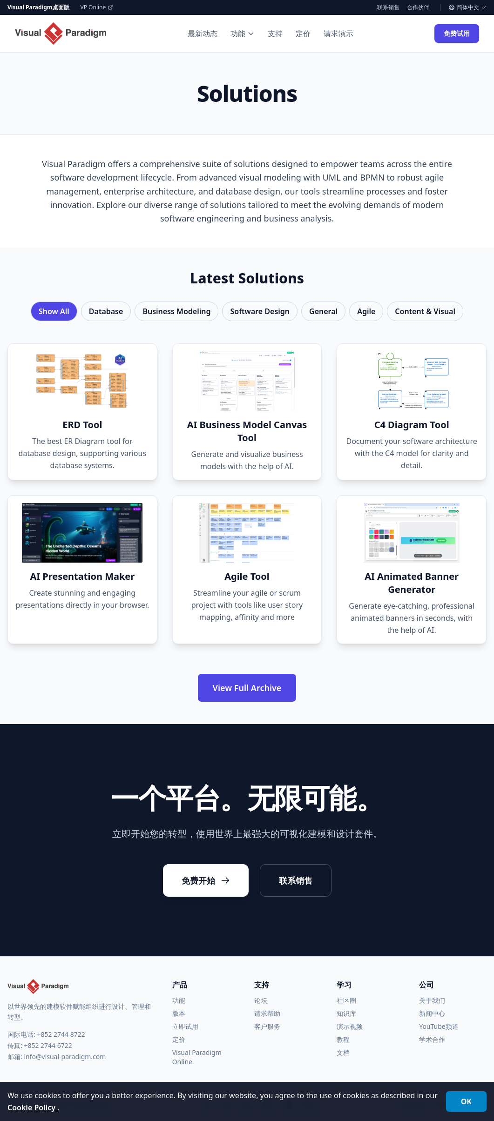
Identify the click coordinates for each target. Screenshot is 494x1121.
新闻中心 (432, 1013)
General (323, 311)
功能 (242, 33)
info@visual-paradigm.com (65, 1056)
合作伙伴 (418, 7)
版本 (178, 1013)
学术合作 (432, 1039)
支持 (275, 33)
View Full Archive (247, 687)
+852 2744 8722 (61, 1034)
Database (106, 311)
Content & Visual (425, 311)
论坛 (260, 1000)
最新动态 (202, 33)
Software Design (260, 311)
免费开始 (206, 880)
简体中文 (467, 7)
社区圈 (346, 1000)
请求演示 (338, 33)
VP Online (97, 7)
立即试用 (185, 1026)
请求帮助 (267, 1013)
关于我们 (432, 1000)
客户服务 (267, 1026)
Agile (366, 311)
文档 (343, 1052)
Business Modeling (176, 311)
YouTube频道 (439, 1026)
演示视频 (350, 1026)
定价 (303, 33)
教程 (343, 1039)
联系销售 (388, 7)
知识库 (346, 1013)
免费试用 (457, 33)
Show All (54, 311)
